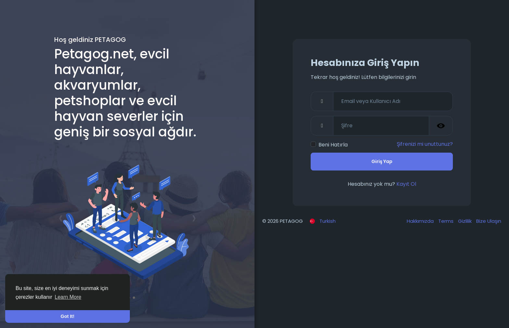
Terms (446, 221)
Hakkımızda (421, 221)
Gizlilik (465, 221)
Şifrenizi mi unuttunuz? (425, 144)
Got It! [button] (67, 316)
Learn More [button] (68, 297)
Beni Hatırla (333, 144)
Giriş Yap (381, 161)
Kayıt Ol (406, 184)
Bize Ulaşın (488, 221)
